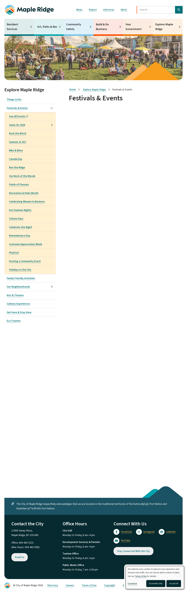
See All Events (18, 116)
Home (72, 89)
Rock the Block (17, 133)
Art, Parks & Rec (47, 27)
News (79, 10)
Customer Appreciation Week (25, 244)
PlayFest (14, 253)
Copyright (109, 585)
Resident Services (12, 26)
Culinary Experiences (18, 304)
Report (93, 10)
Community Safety (73, 26)
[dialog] (155, 577)
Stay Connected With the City (133, 551)
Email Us (19, 557)
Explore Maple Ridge (164, 26)
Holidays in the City (20, 270)
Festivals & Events (17, 108)
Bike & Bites (16, 150)
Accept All (173, 583)
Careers (70, 585)
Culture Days (16, 218)
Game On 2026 (17, 125)
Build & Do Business (102, 26)
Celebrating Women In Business (27, 201)
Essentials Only (155, 583)
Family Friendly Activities (21, 278)
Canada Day (15, 159)
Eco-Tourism (13, 321)
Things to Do (14, 99)
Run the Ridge (17, 167)
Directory (52, 585)
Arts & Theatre (15, 295)
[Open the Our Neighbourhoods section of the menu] (52, 287)
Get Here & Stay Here (19, 312)
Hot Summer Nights (20, 210)
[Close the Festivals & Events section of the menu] (52, 108)
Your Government (133, 26)
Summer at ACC (17, 142)
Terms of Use (89, 585)
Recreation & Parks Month (23, 193)
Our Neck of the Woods (22, 176)
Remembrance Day (19, 235)
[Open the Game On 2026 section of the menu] (52, 125)
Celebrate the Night (20, 227)
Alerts (124, 10)
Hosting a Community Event (25, 261)
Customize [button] (132, 583)
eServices (108, 10)
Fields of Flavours (19, 184)
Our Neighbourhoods (18, 287)
